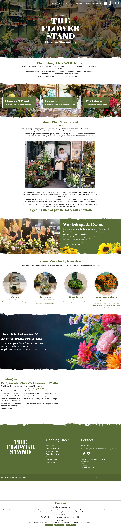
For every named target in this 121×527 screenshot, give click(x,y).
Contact (87, 440)
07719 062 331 (89, 445)
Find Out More (73, 244)
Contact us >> (6, 408)
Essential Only (71, 524)
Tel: (82, 445)
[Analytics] (60, 518)
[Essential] (56, 514)
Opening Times (58, 440)
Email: (83, 449)
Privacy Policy (81, 512)
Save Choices (59, 524)
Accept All (49, 524)
